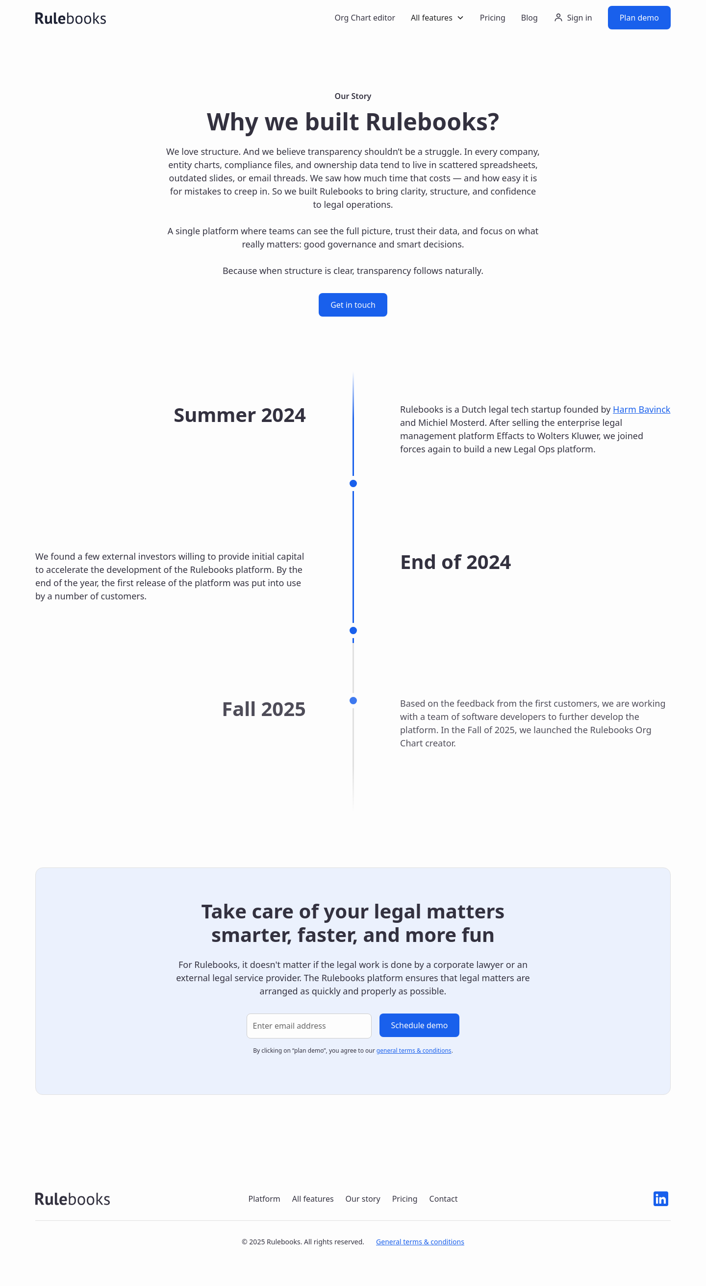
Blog (529, 17)
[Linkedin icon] (661, 1199)
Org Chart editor (364, 17)
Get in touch (353, 304)
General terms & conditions (420, 1241)
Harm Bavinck (641, 409)
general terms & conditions (414, 1050)
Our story (363, 1198)
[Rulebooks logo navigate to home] (72, 1198)
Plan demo (639, 17)
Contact (443, 1198)
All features (313, 1198)
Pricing (492, 17)
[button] (437, 17)
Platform (264, 1198)
